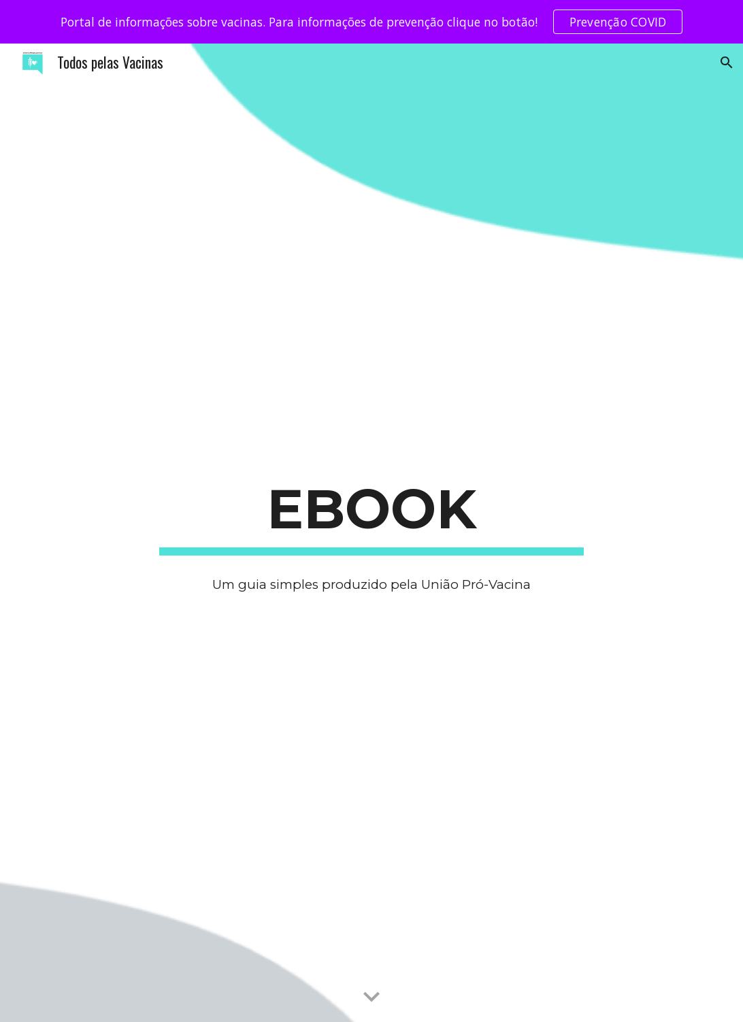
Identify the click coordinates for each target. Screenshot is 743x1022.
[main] (371, 513)
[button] (726, 62)
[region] (371, 22)
